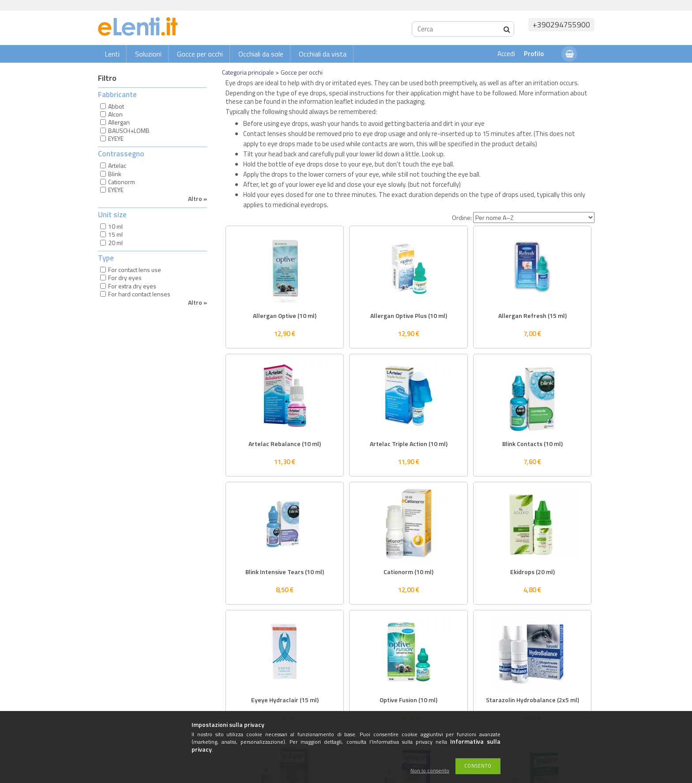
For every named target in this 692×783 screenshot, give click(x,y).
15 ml (115, 234)
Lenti (112, 54)
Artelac (117, 165)
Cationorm (121, 181)
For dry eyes (125, 277)
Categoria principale (248, 72)
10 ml (115, 226)
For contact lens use (134, 269)
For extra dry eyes (132, 286)
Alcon (115, 114)
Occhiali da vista (322, 54)
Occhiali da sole (260, 54)
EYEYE (116, 138)
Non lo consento (429, 771)
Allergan (119, 122)
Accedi (506, 54)
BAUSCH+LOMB (129, 130)
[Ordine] (533, 217)
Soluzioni (148, 54)
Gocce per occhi (200, 54)
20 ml (115, 242)
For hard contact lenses (139, 294)
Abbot (116, 106)
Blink (114, 173)
